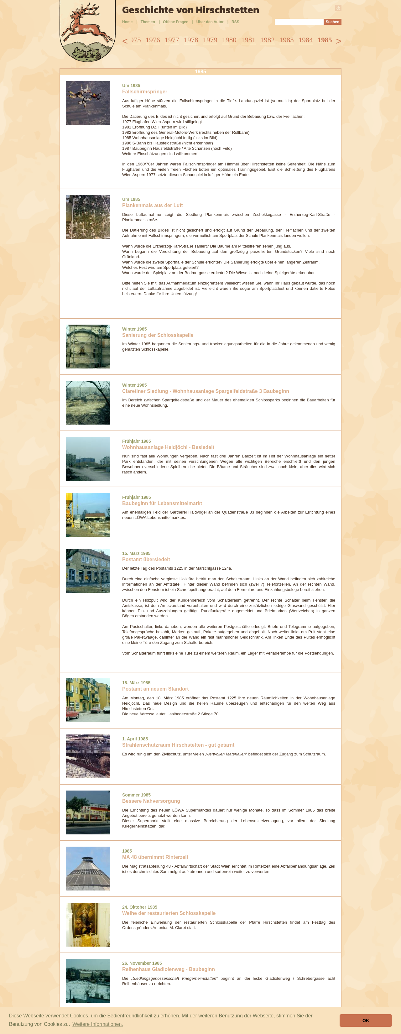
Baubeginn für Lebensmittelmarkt (162, 503)
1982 (267, 40)
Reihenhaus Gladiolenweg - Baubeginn (168, 969)
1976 (153, 40)
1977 (172, 40)
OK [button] (365, 1020)
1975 (134, 40)
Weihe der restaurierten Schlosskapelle (169, 913)
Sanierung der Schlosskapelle (158, 335)
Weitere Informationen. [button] (97, 1024)
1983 (286, 40)
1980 (229, 40)
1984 (306, 40)
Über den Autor (210, 22)
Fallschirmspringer (144, 91)
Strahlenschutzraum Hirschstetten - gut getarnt (178, 745)
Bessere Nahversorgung (151, 801)
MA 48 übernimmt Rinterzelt (155, 857)
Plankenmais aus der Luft (152, 205)
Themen (148, 22)
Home (127, 22)
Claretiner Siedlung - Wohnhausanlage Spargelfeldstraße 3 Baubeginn (205, 391)
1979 (210, 40)
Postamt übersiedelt (146, 559)
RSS (235, 22)
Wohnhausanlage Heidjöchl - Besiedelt (168, 447)
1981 (248, 40)
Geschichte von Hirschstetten (190, 9)
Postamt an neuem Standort (155, 689)
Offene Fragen (175, 22)
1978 (191, 40)
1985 (325, 40)
